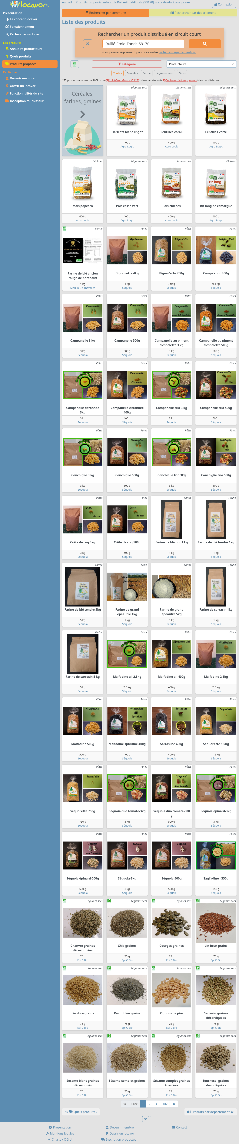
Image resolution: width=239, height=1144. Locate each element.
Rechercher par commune (105, 13)
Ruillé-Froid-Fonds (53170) (122, 80)
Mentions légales (59, 1133)
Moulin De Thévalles (82, 288)
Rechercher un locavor (24, 34)
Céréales (132, 73)
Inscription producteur (119, 1139)
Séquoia (127, 287)
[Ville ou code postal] (143, 43)
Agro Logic (127, 146)
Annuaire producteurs (23, 49)
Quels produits (18, 56)
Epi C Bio (82, 960)
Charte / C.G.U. (59, 1139)
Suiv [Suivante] (164, 1104)
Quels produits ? (81, 1112)
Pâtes (182, 73)
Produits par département (210, 1112)
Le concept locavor (21, 19)
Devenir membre (20, 78)
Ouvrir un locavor (20, 86)
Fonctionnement (19, 27)
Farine (147, 73)
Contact (179, 1127)
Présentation (59, 1127)
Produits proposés (20, 64)
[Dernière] (174, 1104)
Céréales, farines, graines (180, 80)
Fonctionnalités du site (24, 93)
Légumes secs (165, 73)
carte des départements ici (177, 52)
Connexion (224, 4)
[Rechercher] (205, 43)
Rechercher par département (193, 13)
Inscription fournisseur (24, 101)
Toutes (117, 73)
